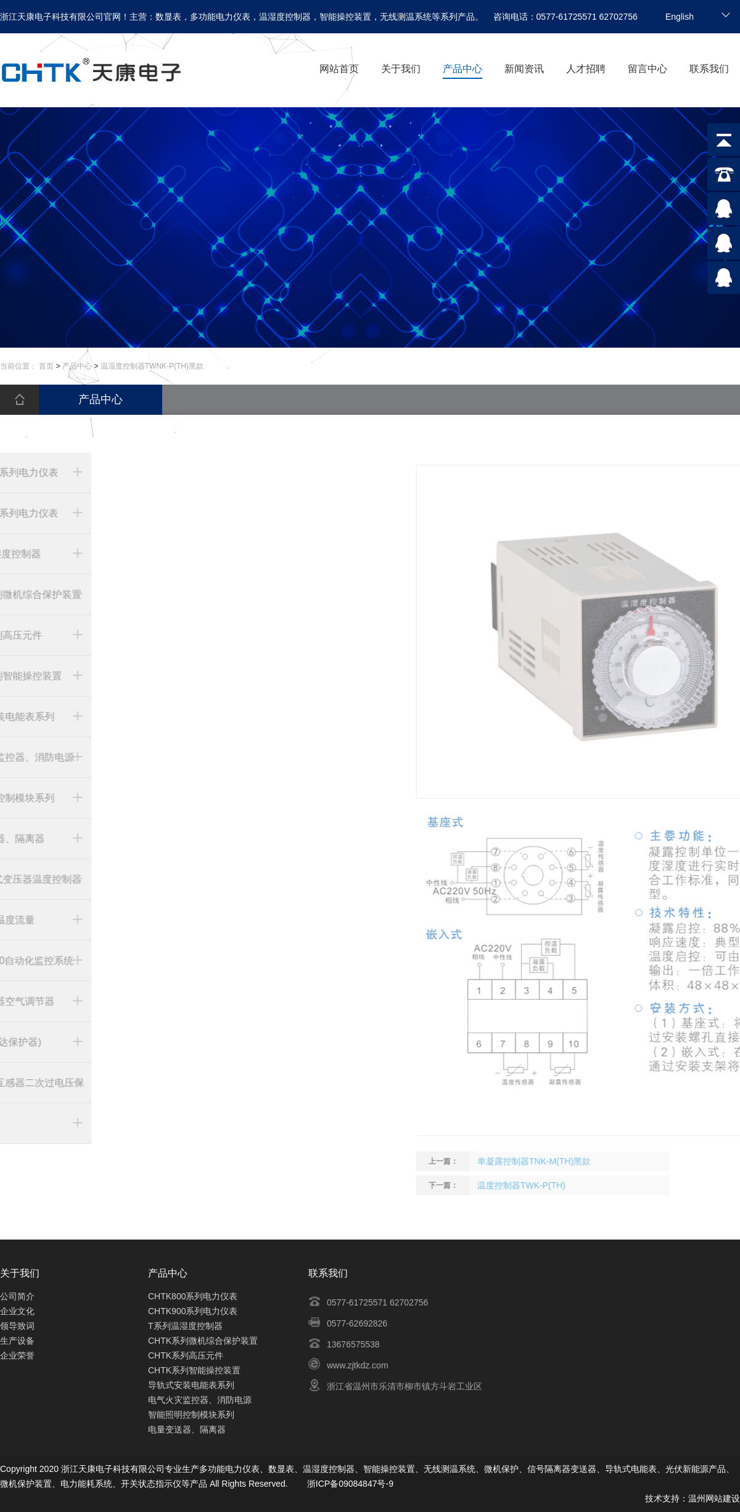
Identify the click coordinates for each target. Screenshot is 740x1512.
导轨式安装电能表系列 (191, 1385)
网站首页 (339, 68)
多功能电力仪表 (229, 1469)
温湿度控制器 (329, 1469)
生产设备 (17, 1341)
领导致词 (17, 1326)
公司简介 (17, 1296)
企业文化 (17, 1311)
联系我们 (709, 68)
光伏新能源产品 (695, 1469)
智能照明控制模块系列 (191, 1415)
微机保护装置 (26, 1484)
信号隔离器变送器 (561, 1469)
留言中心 (647, 68)
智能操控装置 (389, 1469)
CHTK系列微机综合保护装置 (203, 1341)
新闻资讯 (524, 68)
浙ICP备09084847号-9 (350, 1484)
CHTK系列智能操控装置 (194, 1370)
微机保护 (501, 1469)
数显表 (281, 1469)
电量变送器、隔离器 (187, 1429)
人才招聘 (586, 68)
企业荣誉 (17, 1355)
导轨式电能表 (631, 1469)
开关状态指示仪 (151, 1484)
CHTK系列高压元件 (185, 1355)
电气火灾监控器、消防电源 (200, 1400)
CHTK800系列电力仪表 (192, 1296)
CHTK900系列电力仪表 (192, 1311)
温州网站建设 (714, 1498)
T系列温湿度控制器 (185, 1326)
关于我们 (401, 68)
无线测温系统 (449, 1469)
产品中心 (462, 68)
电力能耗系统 (86, 1484)
